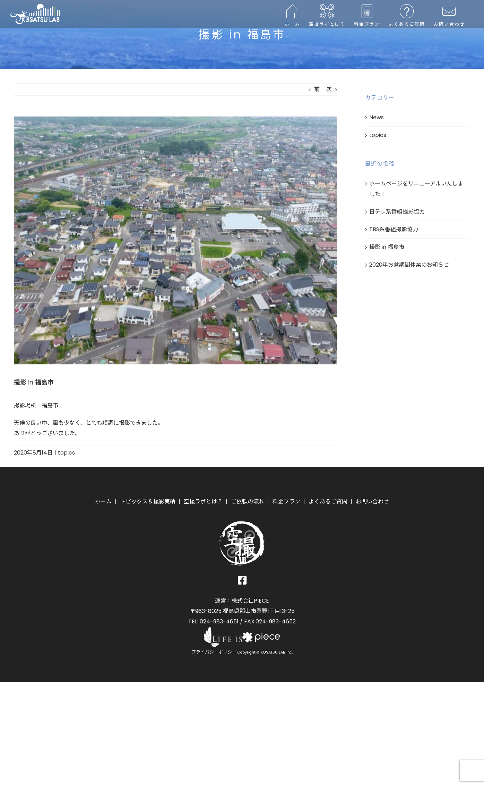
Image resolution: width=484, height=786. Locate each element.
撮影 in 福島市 (386, 247)
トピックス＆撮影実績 (147, 502)
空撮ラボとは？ (203, 502)
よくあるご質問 (328, 502)
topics (66, 453)
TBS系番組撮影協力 (393, 229)
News (376, 117)
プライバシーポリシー (213, 652)
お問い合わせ (372, 502)
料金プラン (286, 502)
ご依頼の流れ (247, 502)
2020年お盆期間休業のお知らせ (409, 265)
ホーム (103, 502)
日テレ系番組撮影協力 (397, 212)
